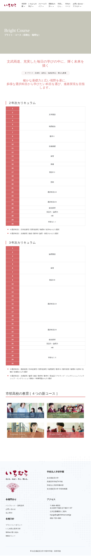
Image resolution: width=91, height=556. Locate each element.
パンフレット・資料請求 (15, 506)
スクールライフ (42, 5)
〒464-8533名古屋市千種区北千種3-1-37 (61, 507)
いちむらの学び (32, 5)
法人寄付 (9, 513)
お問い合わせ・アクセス (78, 5)
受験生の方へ (52, 5)
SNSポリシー (10, 536)
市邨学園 (24, 5)
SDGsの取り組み (12, 532)
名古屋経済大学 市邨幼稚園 (57, 489)
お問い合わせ (11, 509)
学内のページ (67, 5)
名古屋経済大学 (53, 478)
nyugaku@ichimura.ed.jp (60, 515)
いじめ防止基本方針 (13, 529)
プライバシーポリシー (14, 525)
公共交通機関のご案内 (58, 512)
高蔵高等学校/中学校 (55, 482)
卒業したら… (60, 5)
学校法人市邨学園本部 (55, 485)
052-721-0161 (55, 519)
